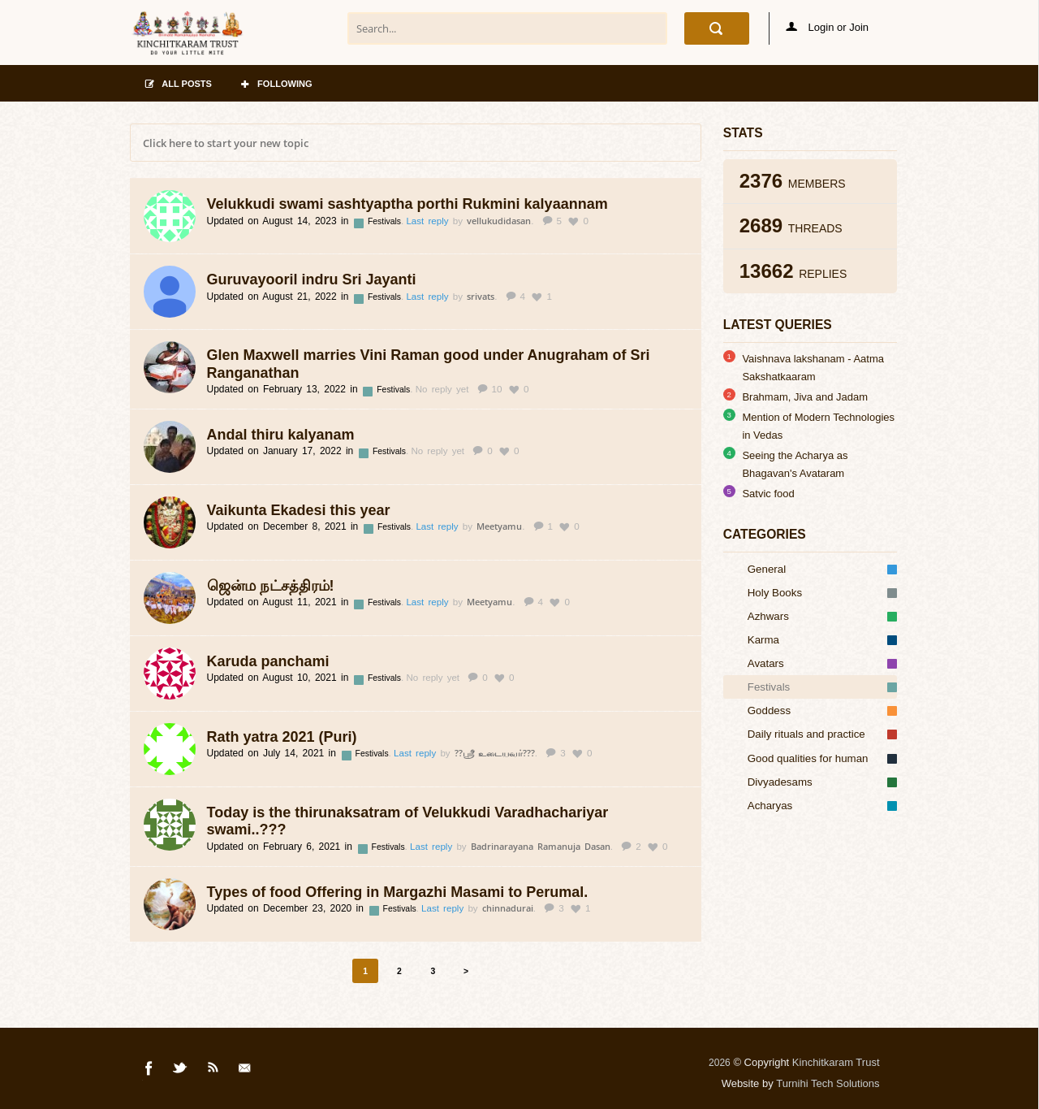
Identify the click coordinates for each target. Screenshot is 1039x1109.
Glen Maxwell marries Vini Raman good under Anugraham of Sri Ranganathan (428, 364)
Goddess (822, 710)
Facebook (149, 1071)
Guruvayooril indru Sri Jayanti (311, 279)
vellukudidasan (499, 220)
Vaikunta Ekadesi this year (298, 510)
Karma (822, 640)
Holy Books (822, 593)
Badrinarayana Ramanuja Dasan (540, 846)
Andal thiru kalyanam (281, 435)
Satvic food (768, 493)
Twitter (181, 1071)
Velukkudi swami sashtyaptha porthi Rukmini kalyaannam (407, 204)
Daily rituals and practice (822, 734)
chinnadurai (507, 908)
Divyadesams (822, 782)
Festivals (385, 221)
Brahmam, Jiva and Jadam (805, 397)
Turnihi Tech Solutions (827, 1083)
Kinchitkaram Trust (836, 1062)
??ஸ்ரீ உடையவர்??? (495, 753)
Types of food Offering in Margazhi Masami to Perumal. (397, 892)
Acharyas (822, 805)
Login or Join (827, 27)
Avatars (822, 663)
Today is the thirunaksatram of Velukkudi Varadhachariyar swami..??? (408, 821)
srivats (480, 296)
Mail (246, 1071)
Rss (213, 1071)
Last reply (429, 221)
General (822, 569)
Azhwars (822, 616)
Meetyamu (499, 526)
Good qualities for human (822, 758)
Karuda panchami (268, 661)
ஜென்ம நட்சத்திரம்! (270, 586)
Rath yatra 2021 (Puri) (282, 737)
